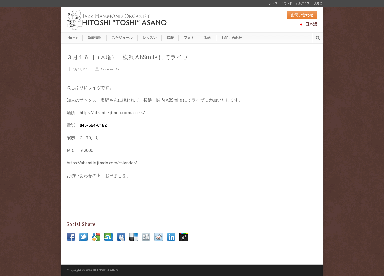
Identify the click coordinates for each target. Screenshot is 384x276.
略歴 (170, 38)
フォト (189, 38)
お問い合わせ (302, 15)
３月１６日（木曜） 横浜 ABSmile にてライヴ (127, 57)
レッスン (150, 38)
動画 (207, 38)
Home (72, 38)
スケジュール (122, 38)
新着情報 (95, 38)
